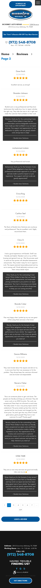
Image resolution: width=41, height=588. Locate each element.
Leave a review (20, 519)
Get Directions (20, 581)
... (36, 505)
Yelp (24, 569)
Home (5, 54)
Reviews (22, 54)
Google (20, 569)
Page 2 (6, 59)
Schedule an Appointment (20, 5)
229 (20, 510)
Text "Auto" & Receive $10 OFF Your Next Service (20, 34)
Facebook (17, 569)
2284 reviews (34, 24)
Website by (22, 572)
